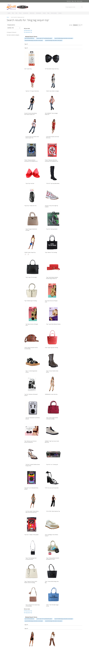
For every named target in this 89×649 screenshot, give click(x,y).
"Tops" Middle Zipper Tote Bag (30, 302)
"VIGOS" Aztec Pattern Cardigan (52, 92)
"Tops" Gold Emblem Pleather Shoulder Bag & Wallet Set (52, 279)
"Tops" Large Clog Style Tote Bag (51, 348)
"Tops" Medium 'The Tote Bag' (51, 253)
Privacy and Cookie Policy (14, 631)
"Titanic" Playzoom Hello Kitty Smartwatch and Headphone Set (51, 162)
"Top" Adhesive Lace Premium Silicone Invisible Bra (30, 443)
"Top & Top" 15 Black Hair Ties (30, 206)
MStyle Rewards (12, 627)
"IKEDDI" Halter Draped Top (30, 253)
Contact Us (11, 623)
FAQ (75, 1)
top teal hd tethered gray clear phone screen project (34, 41)
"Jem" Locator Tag (27, 70)
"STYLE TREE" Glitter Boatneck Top (53, 512)
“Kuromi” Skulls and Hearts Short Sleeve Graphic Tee (32, 138)
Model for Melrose (13, 640)
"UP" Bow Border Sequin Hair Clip (52, 70)
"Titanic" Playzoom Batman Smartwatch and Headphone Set (31, 162)
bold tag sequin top (28, 31)
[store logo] (18, 8)
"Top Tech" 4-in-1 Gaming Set (52, 465)
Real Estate (11, 642)
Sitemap (11, 629)
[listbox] (31, 256)
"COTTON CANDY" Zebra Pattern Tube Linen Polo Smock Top (32, 513)
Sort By (70, 26)
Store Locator (79, 1)
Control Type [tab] (10, 29)
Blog (72, 1)
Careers (10, 638)
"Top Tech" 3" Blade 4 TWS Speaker (31, 535)
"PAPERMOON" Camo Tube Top (51, 395)
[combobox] (73, 8)
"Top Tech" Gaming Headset (51, 230)
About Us (11, 637)
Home (8, 18)
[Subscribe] (79, 621)
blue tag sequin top (28, 33)
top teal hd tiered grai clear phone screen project (53, 41)
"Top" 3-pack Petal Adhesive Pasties (53, 325)
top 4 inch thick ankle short (29, 39)
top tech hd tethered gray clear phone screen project (64, 39)
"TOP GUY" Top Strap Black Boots (52, 184)
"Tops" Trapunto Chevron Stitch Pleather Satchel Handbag (30, 583)
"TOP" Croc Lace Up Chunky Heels (52, 489)
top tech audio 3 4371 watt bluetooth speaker (44, 39)
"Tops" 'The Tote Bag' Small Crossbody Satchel (30, 560)
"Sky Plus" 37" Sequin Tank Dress (32, 92)
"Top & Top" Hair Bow (29, 184)
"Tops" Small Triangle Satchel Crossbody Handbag (52, 419)
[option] (25, 255)
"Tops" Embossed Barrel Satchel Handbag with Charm (52, 560)
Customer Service (12, 622)
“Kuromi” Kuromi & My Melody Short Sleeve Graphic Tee (30, 115)
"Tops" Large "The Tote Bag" (31, 278)
